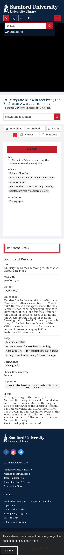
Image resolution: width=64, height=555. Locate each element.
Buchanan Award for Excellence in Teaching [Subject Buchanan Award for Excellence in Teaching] (31, 178)
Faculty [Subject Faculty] (49, 186)
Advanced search (14, 32)
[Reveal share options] (14, 18)
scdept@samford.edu (14, 522)
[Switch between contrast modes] (29, 18)
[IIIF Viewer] (28, 135)
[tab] (32, 149)
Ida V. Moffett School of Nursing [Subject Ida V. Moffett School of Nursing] (26, 186)
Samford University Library (17, 470)
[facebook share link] (6, 452)
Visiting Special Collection (16, 474)
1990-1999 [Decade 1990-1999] (11, 290)
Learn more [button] (31, 540)
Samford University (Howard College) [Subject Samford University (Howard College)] (29, 191)
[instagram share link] (13, 452)
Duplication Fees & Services (17, 482)
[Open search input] (6, 18)
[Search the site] (25, 26)
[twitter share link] (21, 452)
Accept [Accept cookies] (9, 550)
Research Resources (13, 478)
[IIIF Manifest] (50, 135)
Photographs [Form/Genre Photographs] (16, 201)
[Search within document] (57, 117)
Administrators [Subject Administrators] (17, 182)
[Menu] (57, 18)
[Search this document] (29, 117)
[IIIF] (15, 135)
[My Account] (21, 18)
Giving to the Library (14, 486)
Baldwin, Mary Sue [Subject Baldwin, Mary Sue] (19, 173)
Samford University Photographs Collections (28, 108)
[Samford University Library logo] (30, 8)
